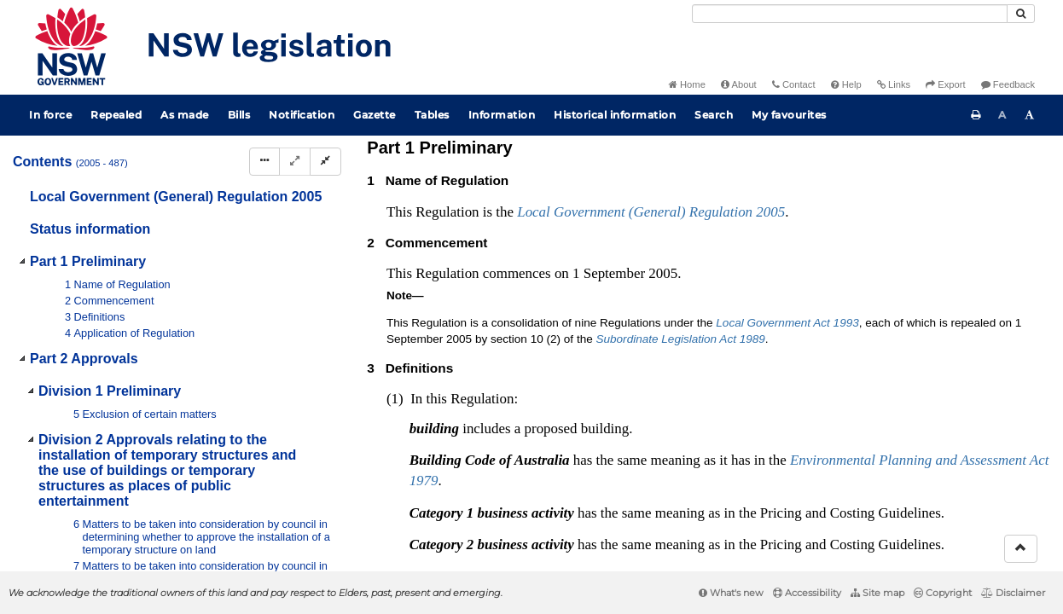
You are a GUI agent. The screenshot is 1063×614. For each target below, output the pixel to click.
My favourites (789, 114)
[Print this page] (975, 115)
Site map (877, 593)
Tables (432, 114)
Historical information (615, 114)
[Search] (850, 13)
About (739, 84)
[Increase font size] (1029, 115)
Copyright (943, 593)
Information (502, 114)
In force (50, 114)
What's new (731, 593)
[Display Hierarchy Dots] (264, 162)
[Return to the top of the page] (1020, 549)
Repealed (116, 114)
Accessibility (807, 593)
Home (687, 84)
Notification (301, 114)
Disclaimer (1013, 593)
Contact (794, 84)
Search (713, 114)
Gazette (374, 114)
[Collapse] (325, 162)
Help (846, 84)
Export (945, 84)
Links (893, 84)
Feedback (1008, 84)
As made (184, 114)
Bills (239, 114)
